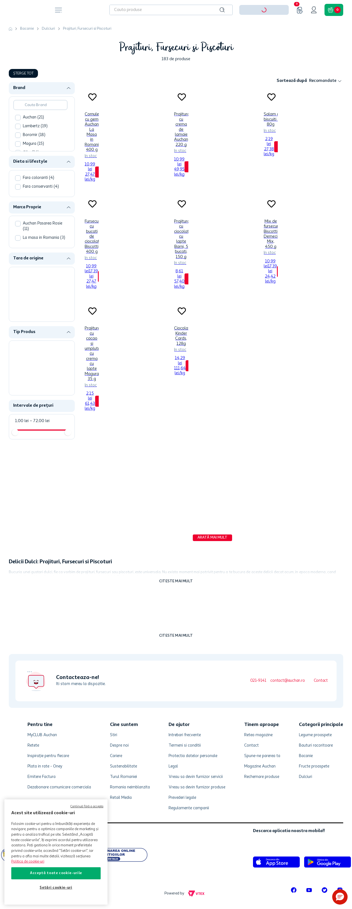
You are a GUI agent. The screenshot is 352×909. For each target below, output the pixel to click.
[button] (44, 88)
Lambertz (35, 126)
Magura (33, 144)
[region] (56, 852)
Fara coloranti (38, 178)
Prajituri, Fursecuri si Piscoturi (87, 29)
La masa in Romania (44, 238)
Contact (321, 681)
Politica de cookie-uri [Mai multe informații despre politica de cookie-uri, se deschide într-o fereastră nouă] (27, 861)
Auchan (33, 117)
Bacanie (27, 29)
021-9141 (258, 681)
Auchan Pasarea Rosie (42, 226)
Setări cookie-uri (56, 887)
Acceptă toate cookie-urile (56, 873)
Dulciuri (48, 29)
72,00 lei (40, 421)
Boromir (34, 135)
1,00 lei (22, 421)
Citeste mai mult (176, 581)
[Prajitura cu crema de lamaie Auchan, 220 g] (181, 138)
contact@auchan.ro (287, 681)
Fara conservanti (41, 187)
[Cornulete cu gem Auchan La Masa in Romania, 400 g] (92, 138)
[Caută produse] (222, 10)
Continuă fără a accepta (86, 806)
